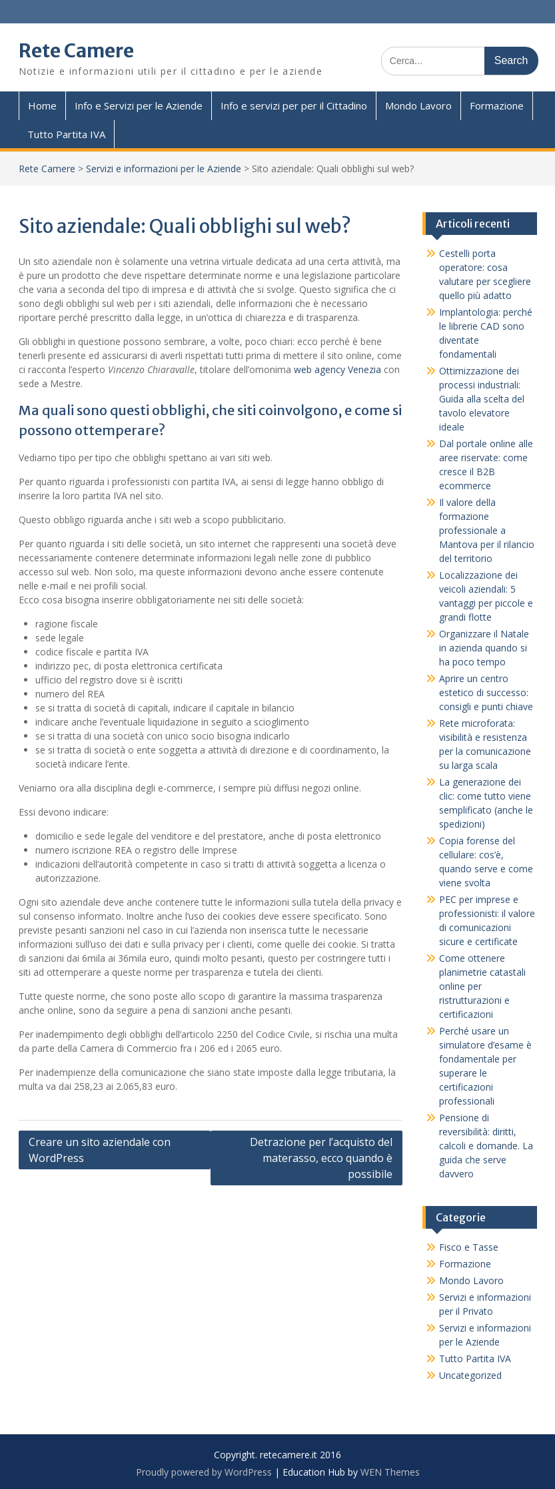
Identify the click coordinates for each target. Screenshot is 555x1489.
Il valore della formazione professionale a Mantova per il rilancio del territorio (486, 530)
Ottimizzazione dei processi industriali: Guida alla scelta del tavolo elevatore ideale (481, 398)
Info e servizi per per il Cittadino (294, 105)
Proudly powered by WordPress (204, 1472)
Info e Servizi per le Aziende (139, 105)
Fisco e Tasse (468, 1247)
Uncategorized (470, 1375)
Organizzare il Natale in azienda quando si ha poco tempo (484, 647)
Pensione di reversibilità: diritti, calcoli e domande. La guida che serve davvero (486, 1145)
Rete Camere (76, 51)
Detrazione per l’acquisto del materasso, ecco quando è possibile (321, 1158)
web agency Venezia (337, 369)
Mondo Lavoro (418, 105)
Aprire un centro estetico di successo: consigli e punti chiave (486, 692)
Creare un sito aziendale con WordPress (100, 1150)
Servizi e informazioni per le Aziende (163, 168)
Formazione (497, 105)
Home (42, 105)
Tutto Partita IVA (66, 134)
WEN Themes (390, 1472)
